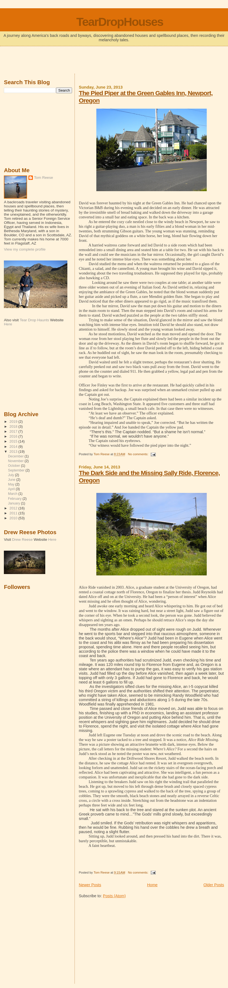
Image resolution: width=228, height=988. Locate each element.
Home (152, 885)
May (11, 484)
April (12, 489)
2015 (13, 441)
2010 (13, 518)
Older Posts (213, 885)
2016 (13, 436)
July (11, 475)
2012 (13, 508)
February (15, 499)
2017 (13, 431)
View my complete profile (25, 249)
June (12, 480)
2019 (13, 421)
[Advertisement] (114, 60)
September (16, 470)
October (14, 466)
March (13, 494)
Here (8, 324)
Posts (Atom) (114, 896)
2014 (13, 446)
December (16, 456)
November (16, 461)
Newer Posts (90, 885)
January (14, 503)
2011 (13, 513)
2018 (13, 426)
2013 (13, 451)
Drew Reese (22, 539)
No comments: (138, 454)
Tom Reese (43, 177)
